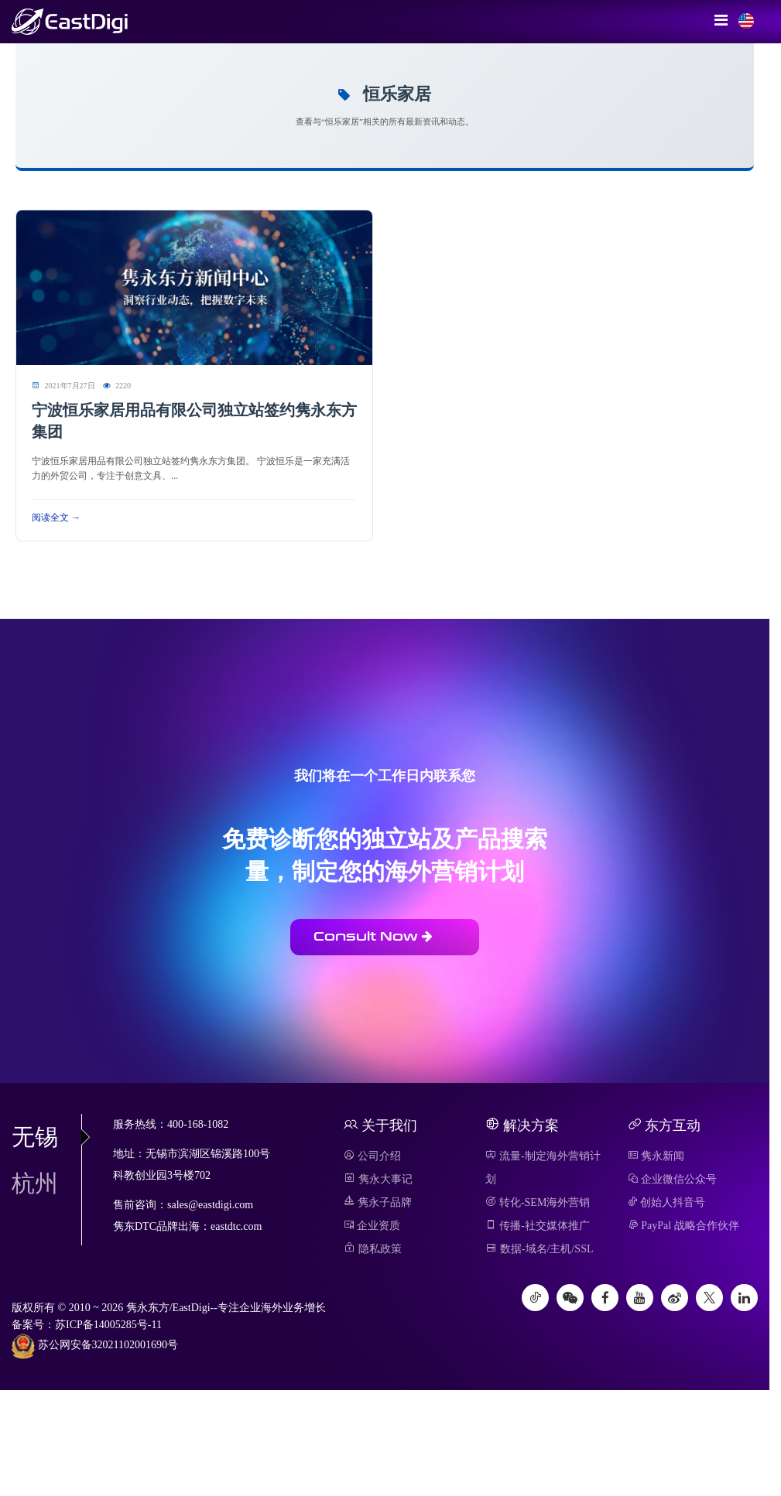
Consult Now (373, 936)
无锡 (46, 1136)
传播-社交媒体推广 (537, 1225)
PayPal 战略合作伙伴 (683, 1225)
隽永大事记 (378, 1179)
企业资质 (372, 1225)
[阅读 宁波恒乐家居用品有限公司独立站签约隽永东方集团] (194, 286)
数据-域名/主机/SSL (539, 1249)
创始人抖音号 (667, 1202)
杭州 (35, 1183)
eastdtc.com (236, 1226)
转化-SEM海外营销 (537, 1202)
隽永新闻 (656, 1156)
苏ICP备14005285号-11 (108, 1324)
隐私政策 (373, 1249)
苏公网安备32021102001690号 (95, 1346)
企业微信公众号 (673, 1179)
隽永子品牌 (378, 1202)
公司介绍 (372, 1156)
